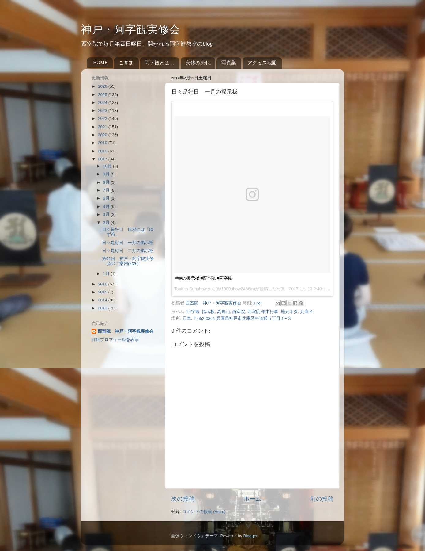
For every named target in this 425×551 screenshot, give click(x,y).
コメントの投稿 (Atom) (204, 511)
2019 (103, 142)
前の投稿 (321, 499)
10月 (108, 166)
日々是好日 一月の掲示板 (127, 242)
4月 (107, 206)
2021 (103, 126)
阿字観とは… (159, 62)
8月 (107, 182)
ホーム (252, 499)
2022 (103, 118)
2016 (103, 284)
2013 (103, 308)
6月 (107, 198)
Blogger (250, 536)
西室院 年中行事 (263, 311)
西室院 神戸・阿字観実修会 (125, 331)
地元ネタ (289, 311)
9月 (107, 174)
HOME (100, 62)
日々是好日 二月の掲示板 (127, 250)
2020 (103, 134)
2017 (103, 159)
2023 (103, 110)
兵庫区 (306, 311)
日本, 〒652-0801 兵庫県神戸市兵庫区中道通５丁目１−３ (236, 318)
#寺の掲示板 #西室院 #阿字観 (203, 278)
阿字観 (193, 311)
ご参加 (126, 62)
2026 (103, 86)
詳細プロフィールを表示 (115, 339)
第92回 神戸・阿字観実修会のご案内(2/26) (128, 261)
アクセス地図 (262, 62)
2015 (103, 292)
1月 (107, 273)
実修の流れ (198, 62)
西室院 (238, 311)
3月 (107, 214)
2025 (103, 94)
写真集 (228, 62)
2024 (103, 102)
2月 (107, 222)
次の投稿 (182, 499)
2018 (103, 151)
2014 (103, 300)
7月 (107, 190)
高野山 (223, 311)
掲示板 (208, 311)
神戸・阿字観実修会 (130, 29)
